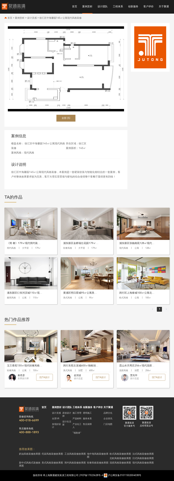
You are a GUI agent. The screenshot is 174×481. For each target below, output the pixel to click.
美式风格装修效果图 (52, 462)
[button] (120, 69)
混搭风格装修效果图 (120, 462)
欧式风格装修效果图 (120, 453)
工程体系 (118, 6)
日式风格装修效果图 (143, 458)
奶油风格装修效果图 (29, 453)
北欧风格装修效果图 (120, 458)
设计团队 (103, 6)
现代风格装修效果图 (143, 462)
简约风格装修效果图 (75, 462)
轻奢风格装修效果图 (97, 462)
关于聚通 (164, 6)
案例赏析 (87, 6)
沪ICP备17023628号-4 (91, 475)
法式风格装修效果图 (143, 453)
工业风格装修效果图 (75, 453)
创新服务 (133, 6)
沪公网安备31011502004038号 (124, 475)
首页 (74, 6)
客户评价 (148, 6)
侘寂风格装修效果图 (52, 453)
